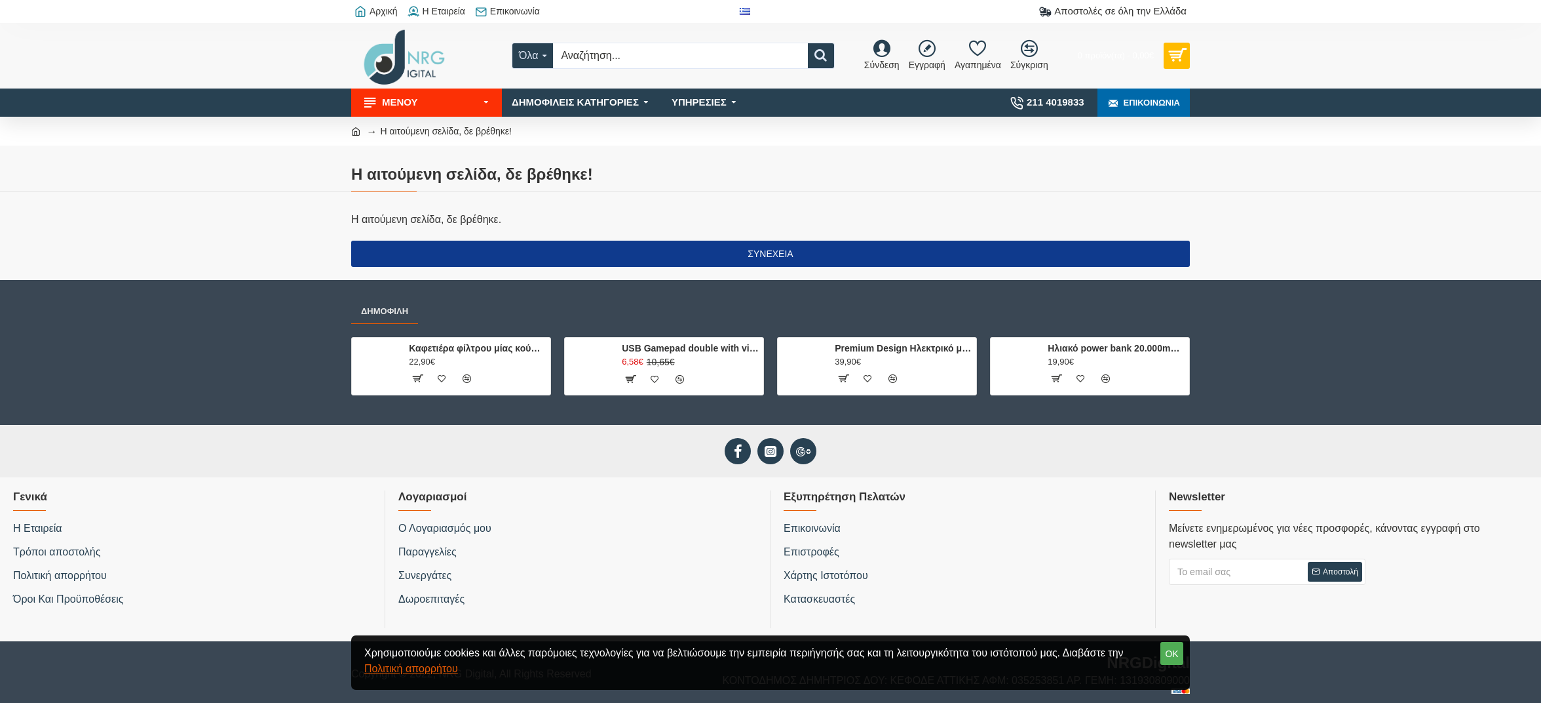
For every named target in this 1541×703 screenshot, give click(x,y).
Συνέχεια (770, 254)
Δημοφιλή (384, 311)
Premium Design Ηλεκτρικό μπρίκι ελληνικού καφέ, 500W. (903, 348)
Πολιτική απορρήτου (411, 668)
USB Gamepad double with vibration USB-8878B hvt (690, 348)
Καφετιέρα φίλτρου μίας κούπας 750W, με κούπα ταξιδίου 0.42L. (477, 348)
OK (1171, 654)
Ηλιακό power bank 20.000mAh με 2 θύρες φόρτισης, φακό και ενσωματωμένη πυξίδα (1116, 348)
